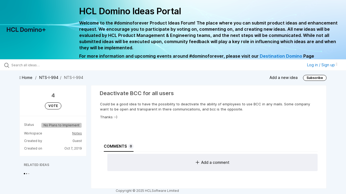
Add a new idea (284, 77)
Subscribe (315, 78)
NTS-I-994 (48, 77)
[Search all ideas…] (41, 65)
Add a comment (212, 162)
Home (26, 77)
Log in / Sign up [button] (322, 65)
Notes (77, 133)
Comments (119, 146)
